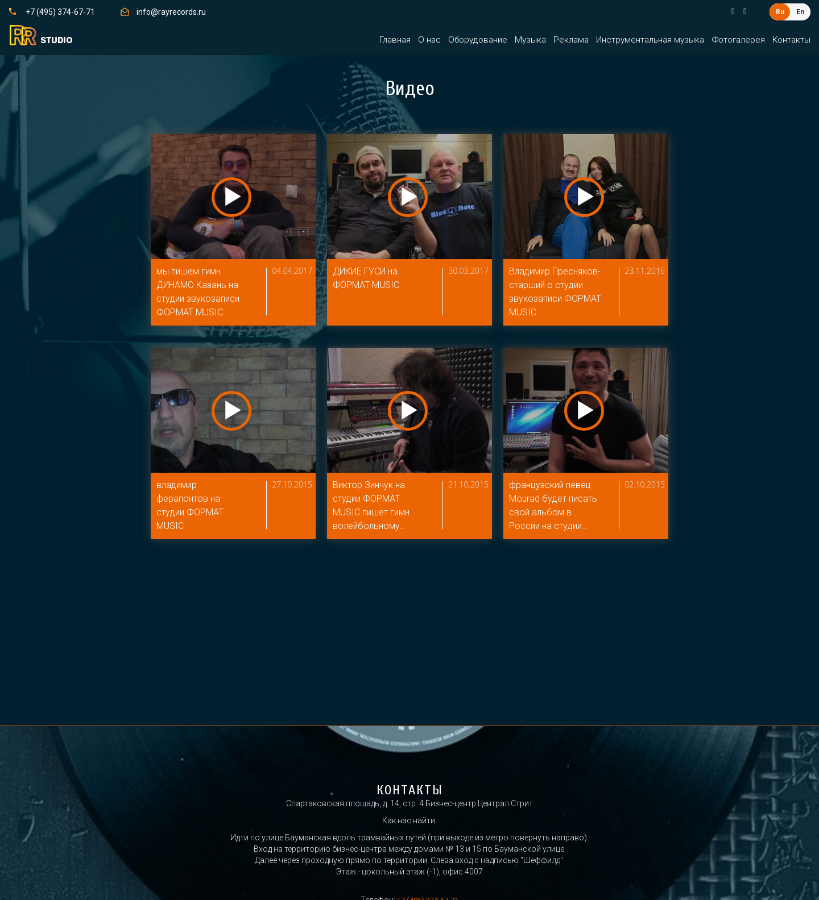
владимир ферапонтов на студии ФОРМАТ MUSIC (191, 509)
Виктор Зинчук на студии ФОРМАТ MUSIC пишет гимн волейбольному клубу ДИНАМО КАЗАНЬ (374, 510)
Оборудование (477, 40)
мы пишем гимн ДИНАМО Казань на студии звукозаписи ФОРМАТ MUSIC (200, 293)
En (800, 12)
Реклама (571, 40)
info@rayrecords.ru (171, 11)
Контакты (791, 40)
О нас (429, 40)
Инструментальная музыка (650, 40)
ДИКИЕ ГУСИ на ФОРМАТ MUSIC (370, 278)
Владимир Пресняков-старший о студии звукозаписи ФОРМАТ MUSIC (553, 294)
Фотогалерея (738, 40)
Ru (780, 12)
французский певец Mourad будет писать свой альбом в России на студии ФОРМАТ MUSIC (555, 510)
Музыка (530, 40)
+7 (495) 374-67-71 (60, 11)
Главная (395, 40)
